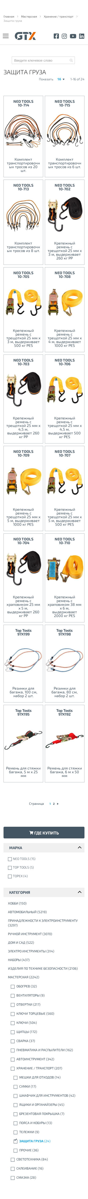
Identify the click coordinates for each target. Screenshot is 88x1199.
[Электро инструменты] (45, 951)
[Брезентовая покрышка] (45, 1114)
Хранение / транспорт (59, 16)
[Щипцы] (45, 1032)
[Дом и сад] (45, 943)
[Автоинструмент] (45, 1059)
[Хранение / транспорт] (45, 1068)
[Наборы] (45, 960)
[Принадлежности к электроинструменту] (45, 923)
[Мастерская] (45, 977)
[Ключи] (45, 1023)
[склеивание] (45, 1168)
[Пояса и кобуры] (45, 1123)
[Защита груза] (45, 1141)
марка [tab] (15, 847)
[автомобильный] (45, 912)
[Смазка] (45, 1177)
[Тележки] (45, 1132)
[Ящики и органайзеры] (45, 1105)
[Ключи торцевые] (45, 1014)
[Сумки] (45, 1086)
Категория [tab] (19, 892)
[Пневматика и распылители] (45, 1050)
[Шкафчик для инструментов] (45, 1096)
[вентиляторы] (45, 995)
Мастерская (29, 16)
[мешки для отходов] (45, 1077)
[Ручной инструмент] (45, 934)
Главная (9, 16)
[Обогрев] (45, 986)
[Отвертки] (45, 1004)
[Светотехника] (45, 1159)
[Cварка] (45, 1041)
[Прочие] (45, 1150)
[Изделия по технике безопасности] (45, 968)
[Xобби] (45, 903)
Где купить (44, 832)
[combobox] (43, 60)
